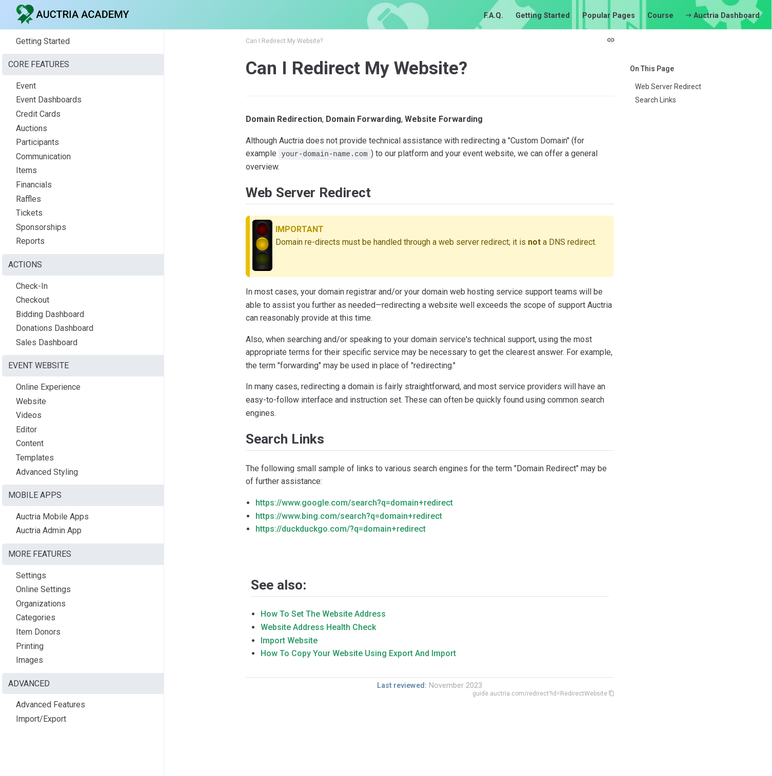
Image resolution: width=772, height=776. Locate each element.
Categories (35, 617)
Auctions (31, 128)
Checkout (32, 300)
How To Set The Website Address (323, 614)
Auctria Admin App (49, 530)
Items (26, 170)
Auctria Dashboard (723, 15)
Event (26, 86)
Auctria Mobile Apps (52, 516)
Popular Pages (608, 15)
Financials (34, 185)
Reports (30, 241)
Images (29, 660)
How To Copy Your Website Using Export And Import (358, 653)
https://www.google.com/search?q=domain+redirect (354, 503)
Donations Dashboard (54, 328)
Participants (37, 142)
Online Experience (48, 387)
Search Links (655, 100)
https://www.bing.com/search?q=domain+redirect (348, 516)
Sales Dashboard (46, 342)
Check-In (32, 286)
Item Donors (38, 632)
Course (660, 15)
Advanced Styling (47, 472)
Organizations (41, 604)
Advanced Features (50, 704)
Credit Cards (38, 114)
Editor (26, 429)
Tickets (29, 213)
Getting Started (543, 15)
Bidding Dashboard (50, 314)
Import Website (289, 640)
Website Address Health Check (318, 627)
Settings (31, 575)
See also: (278, 585)
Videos (29, 415)
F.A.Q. (493, 15)
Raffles (28, 199)
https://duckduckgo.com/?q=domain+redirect (340, 529)
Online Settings (43, 589)
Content (30, 443)
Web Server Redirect (668, 86)
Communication (43, 156)
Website (31, 401)
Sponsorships (41, 227)
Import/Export (41, 719)
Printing (30, 646)
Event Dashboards (49, 99)
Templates (35, 458)
